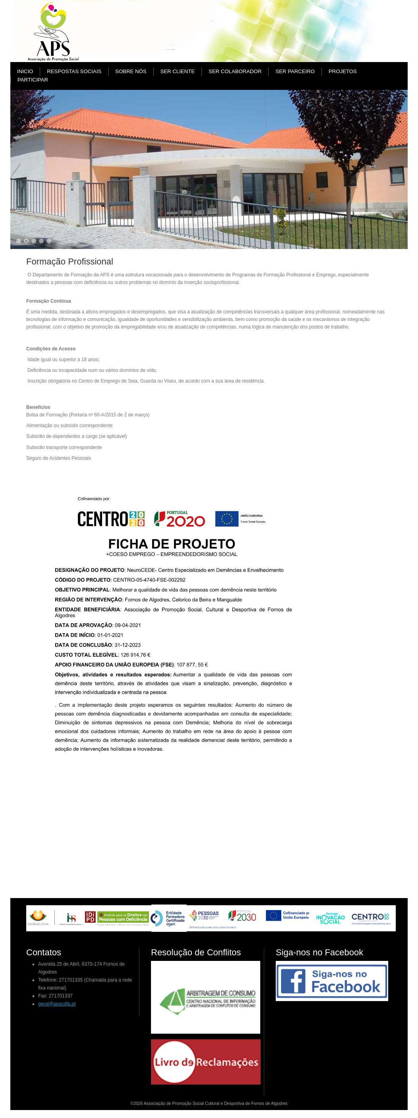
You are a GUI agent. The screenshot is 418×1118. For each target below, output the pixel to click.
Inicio (25, 71)
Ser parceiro (295, 71)
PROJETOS (343, 71)
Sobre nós (130, 71)
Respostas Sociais (74, 71)
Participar (32, 80)
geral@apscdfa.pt (56, 1004)
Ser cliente (178, 71)
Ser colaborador (235, 71)
